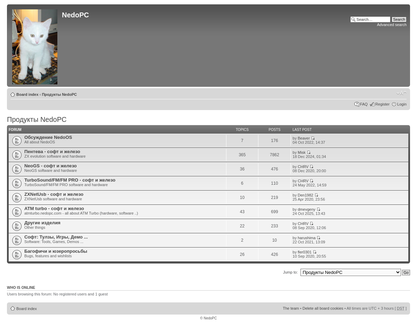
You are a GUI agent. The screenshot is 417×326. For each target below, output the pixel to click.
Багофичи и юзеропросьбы (55, 251)
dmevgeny (306, 209)
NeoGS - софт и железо (50, 165)
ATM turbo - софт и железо (54, 208)
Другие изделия (42, 222)
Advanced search (392, 25)
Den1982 (305, 195)
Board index (27, 94)
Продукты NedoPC (59, 94)
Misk (302, 152)
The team (291, 308)
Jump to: (290, 272)
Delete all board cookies (323, 308)
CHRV (303, 167)
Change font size (401, 93)
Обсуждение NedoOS (48, 137)
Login (402, 104)
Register (382, 104)
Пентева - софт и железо (52, 151)
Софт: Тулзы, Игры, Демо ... (56, 237)
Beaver (304, 138)
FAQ (364, 104)
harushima (306, 238)
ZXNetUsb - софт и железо (53, 194)
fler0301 (305, 252)
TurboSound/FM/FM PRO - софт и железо (69, 180)
